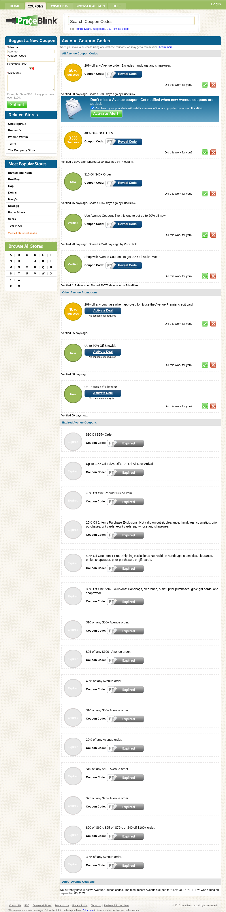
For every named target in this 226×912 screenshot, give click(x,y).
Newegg (13, 205)
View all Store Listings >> (22, 233)
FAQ (26, 905)
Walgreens (98, 28)
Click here (88, 910)
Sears (87, 28)
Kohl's (12, 192)
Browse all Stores (42, 905)
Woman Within (18, 137)
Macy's (13, 199)
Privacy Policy (79, 905)
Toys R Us (15, 225)
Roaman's (15, 130)
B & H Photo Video (118, 28)
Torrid (12, 143)
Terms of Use (62, 905)
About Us (96, 905)
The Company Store (21, 150)
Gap (11, 186)
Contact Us (15, 905)
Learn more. (166, 47)
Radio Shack (16, 212)
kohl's (79, 28)
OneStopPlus (17, 123)
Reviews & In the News (116, 905)
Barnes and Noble (20, 172)
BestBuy (14, 179)
